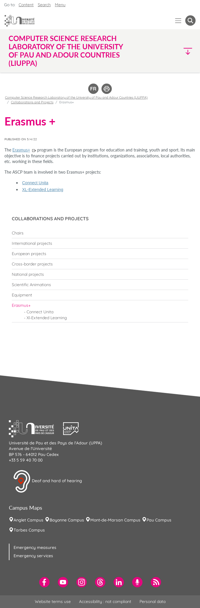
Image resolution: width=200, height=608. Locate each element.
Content (26, 4)
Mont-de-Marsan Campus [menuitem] (115, 520)
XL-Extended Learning (42, 189)
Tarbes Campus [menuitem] (29, 530)
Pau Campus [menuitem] (159, 520)
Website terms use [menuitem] (53, 601)
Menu (60, 4)
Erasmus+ (21, 149)
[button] (173, 51)
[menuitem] (100, 233)
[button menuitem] (190, 20)
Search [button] (44, 4)
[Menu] (178, 20)
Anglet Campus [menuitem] (28, 520)
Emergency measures (35, 547)
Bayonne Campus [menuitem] (67, 520)
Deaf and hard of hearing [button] (47, 481)
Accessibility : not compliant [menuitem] (105, 601)
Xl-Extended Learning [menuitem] (47, 317)
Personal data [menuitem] (152, 601)
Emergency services (33, 555)
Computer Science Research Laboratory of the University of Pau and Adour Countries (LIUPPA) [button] (66, 50)
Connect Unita (35, 182)
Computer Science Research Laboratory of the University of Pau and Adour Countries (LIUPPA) (76, 97)
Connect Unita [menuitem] (40, 311)
